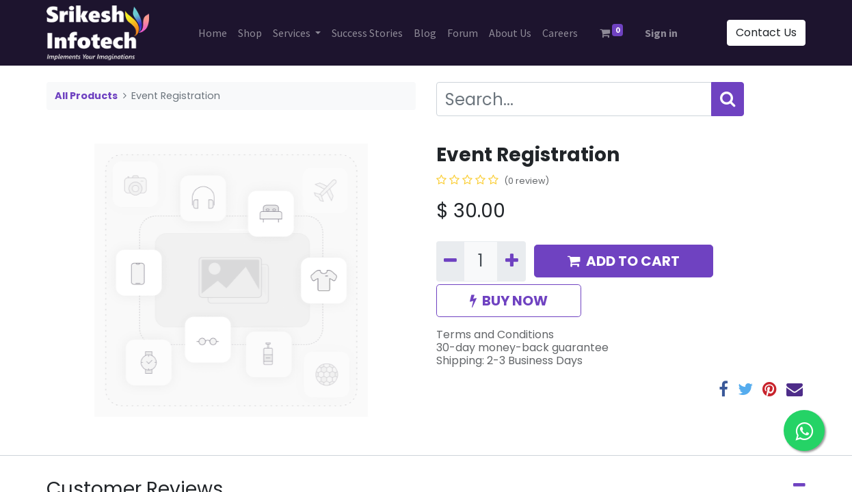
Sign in (661, 33)
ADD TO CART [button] (624, 261)
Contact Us (766, 32)
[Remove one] (450, 261)
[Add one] (511, 261)
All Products (86, 95)
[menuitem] (212, 32)
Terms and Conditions (495, 334)
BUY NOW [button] (509, 300)
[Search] (727, 99)
